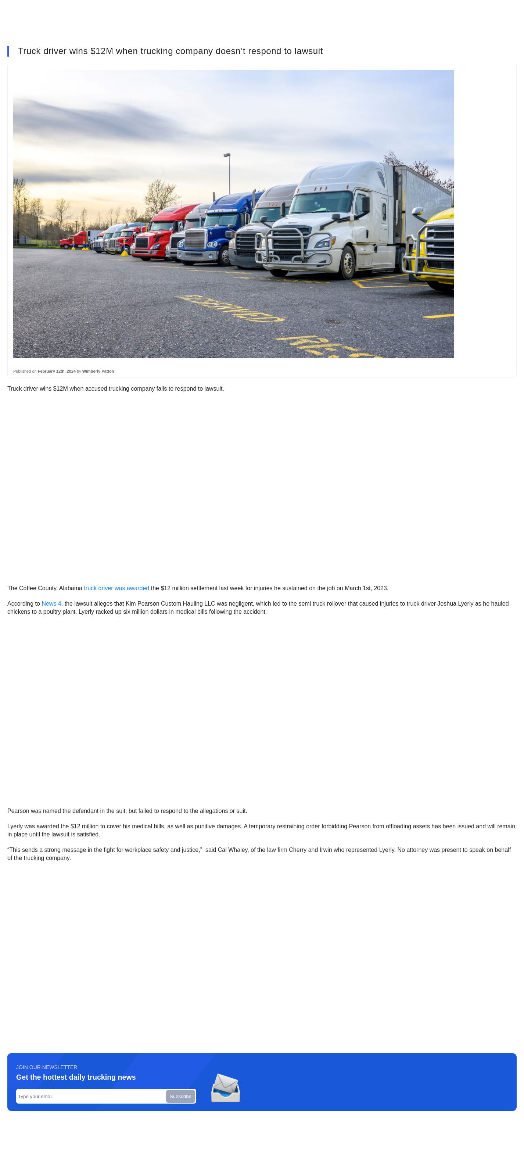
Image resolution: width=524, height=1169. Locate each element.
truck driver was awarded (116, 588)
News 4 (51, 603)
